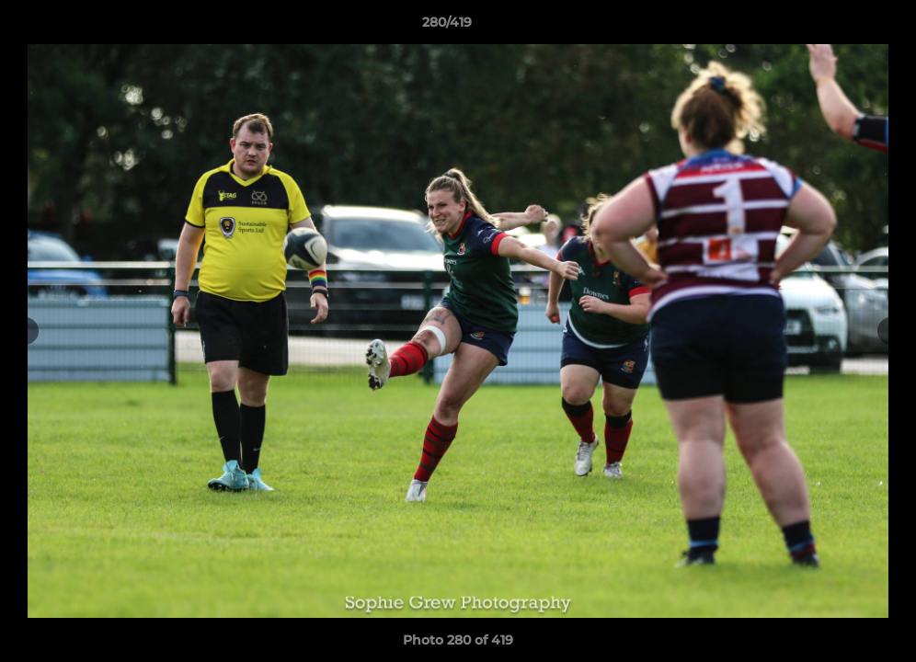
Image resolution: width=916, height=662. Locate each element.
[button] (839, 26)
